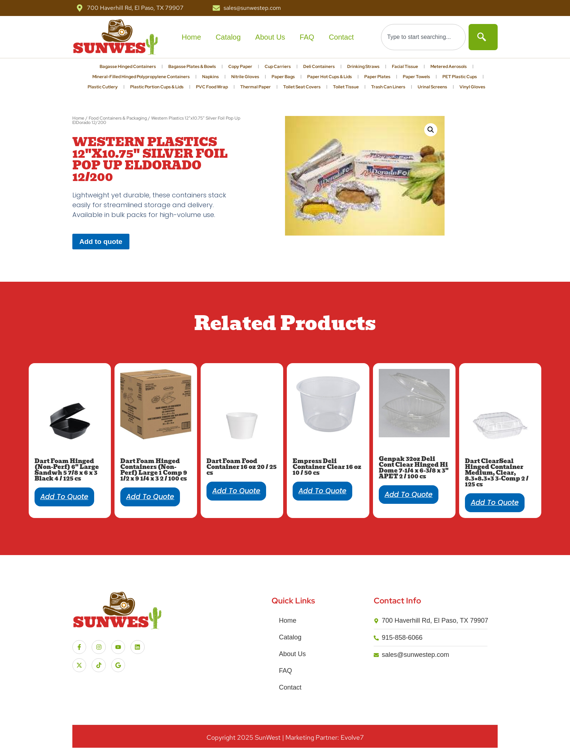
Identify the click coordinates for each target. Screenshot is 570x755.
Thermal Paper (255, 87)
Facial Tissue (405, 66)
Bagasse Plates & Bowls (192, 66)
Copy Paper (240, 66)
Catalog (228, 37)
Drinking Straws (363, 66)
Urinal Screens (432, 87)
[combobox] (423, 37)
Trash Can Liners (388, 87)
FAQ (307, 37)
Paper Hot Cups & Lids (329, 77)
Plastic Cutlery (103, 87)
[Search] (483, 37)
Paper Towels (416, 77)
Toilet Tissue (346, 87)
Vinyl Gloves (472, 87)
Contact (341, 37)
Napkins (210, 77)
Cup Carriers (278, 66)
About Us (270, 37)
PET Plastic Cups (459, 77)
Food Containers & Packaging (118, 118)
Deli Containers (319, 66)
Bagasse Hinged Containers (128, 66)
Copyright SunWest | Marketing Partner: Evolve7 (285, 737)
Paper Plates (377, 77)
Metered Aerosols (448, 66)
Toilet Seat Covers (302, 87)
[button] (430, 129)
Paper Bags (283, 77)
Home (191, 37)
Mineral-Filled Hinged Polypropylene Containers (141, 77)
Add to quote (100, 241)
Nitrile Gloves (245, 77)
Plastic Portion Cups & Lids (157, 87)
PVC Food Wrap (212, 87)
